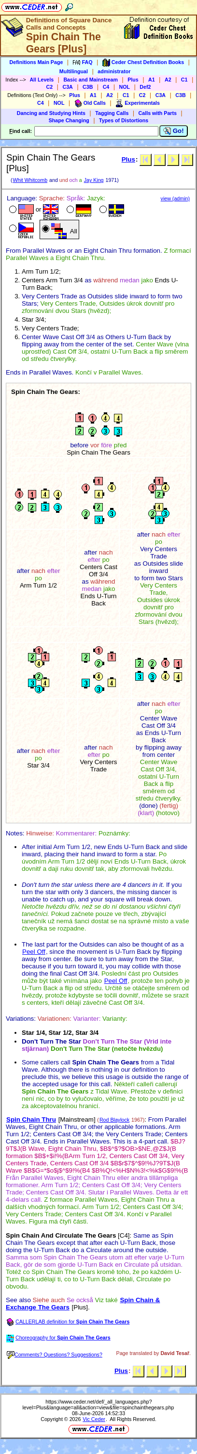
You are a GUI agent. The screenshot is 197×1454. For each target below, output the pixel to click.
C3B (88, 87)
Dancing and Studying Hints (51, 113)
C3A (67, 87)
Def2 (145, 87)
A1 (151, 79)
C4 (106, 87)
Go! (173, 131)
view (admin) (175, 198)
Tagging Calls (111, 113)
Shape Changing (69, 120)
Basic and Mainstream (90, 79)
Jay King (94, 180)
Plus (133, 79)
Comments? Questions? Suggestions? (54, 1354)
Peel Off (33, 951)
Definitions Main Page (36, 62)
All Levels (41, 79)
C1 (184, 79)
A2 (168, 79)
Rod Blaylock (114, 1120)
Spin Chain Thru (31, 1119)
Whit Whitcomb (30, 180)
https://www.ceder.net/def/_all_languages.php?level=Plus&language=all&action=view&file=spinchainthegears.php (98, 1404)
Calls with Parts (158, 113)
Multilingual (73, 71)
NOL (124, 87)
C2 (49, 87)
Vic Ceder (94, 1419)
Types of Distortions (123, 120)
